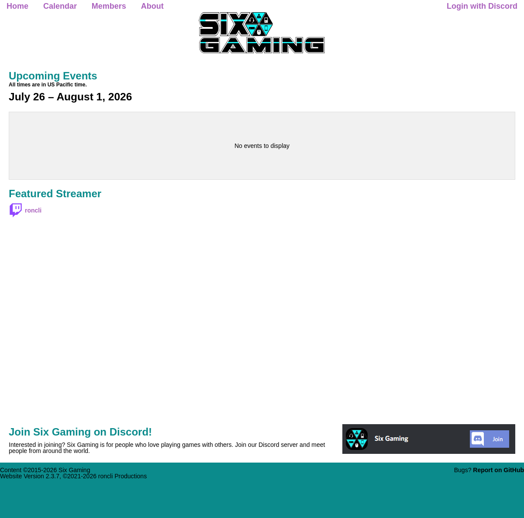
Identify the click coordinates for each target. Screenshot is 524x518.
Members (109, 6)
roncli (33, 210)
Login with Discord (482, 6)
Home (17, 6)
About (152, 6)
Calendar (60, 6)
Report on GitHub (498, 470)
